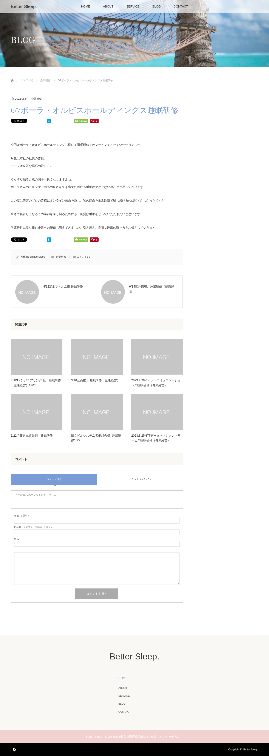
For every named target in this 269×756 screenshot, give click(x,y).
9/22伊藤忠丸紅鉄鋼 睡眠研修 (32, 435)
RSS (14, 749)
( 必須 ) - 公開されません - (33, 527)
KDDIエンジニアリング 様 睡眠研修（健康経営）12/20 (36, 383)
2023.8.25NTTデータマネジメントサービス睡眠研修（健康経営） (156, 438)
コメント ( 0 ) (54, 479)
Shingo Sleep (37, 256)
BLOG (156, 6)
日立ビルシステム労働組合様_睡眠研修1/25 (96, 438)
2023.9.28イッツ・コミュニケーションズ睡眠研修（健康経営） (156, 383)
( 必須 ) (21, 515)
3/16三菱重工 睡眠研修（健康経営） (95, 380)
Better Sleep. (24, 6)
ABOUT (108, 6)
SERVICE (132, 6)
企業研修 (36, 98)
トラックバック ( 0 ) (140, 479)
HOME (85, 6)
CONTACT (181, 6)
